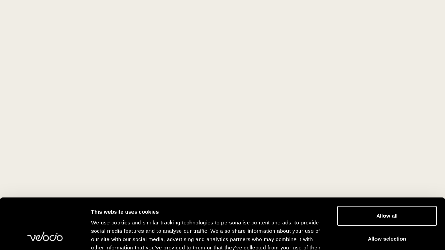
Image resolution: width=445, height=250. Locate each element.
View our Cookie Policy (145, 208)
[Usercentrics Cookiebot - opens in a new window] (45, 236)
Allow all (387, 168)
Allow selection (387, 191)
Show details (365, 236)
